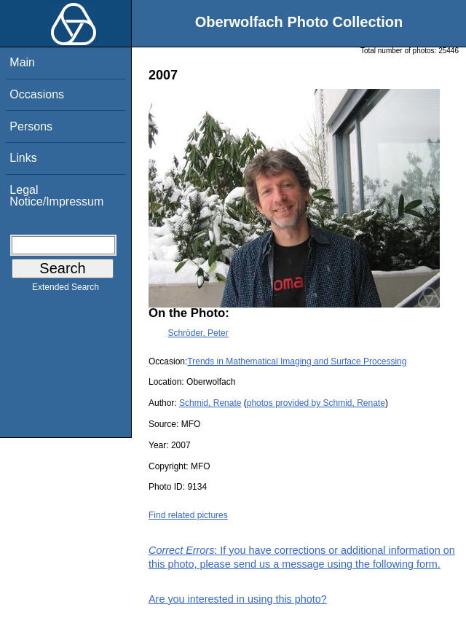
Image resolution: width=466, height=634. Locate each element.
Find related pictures (188, 515)
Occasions (36, 94)
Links (22, 158)
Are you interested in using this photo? (238, 599)
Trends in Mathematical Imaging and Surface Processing (296, 361)
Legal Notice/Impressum (56, 196)
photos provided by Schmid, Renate (316, 403)
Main (22, 62)
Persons (30, 126)
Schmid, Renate (210, 403)
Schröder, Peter (197, 333)
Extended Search (65, 290)
